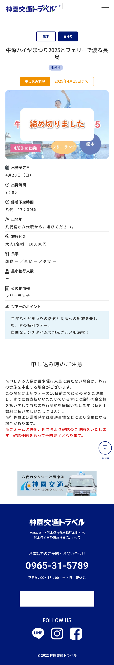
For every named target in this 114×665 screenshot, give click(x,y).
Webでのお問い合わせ (57, 598)
